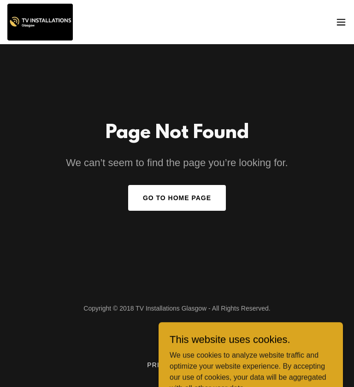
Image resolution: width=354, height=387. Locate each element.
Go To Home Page (177, 198)
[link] (40, 22)
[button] (341, 22)
